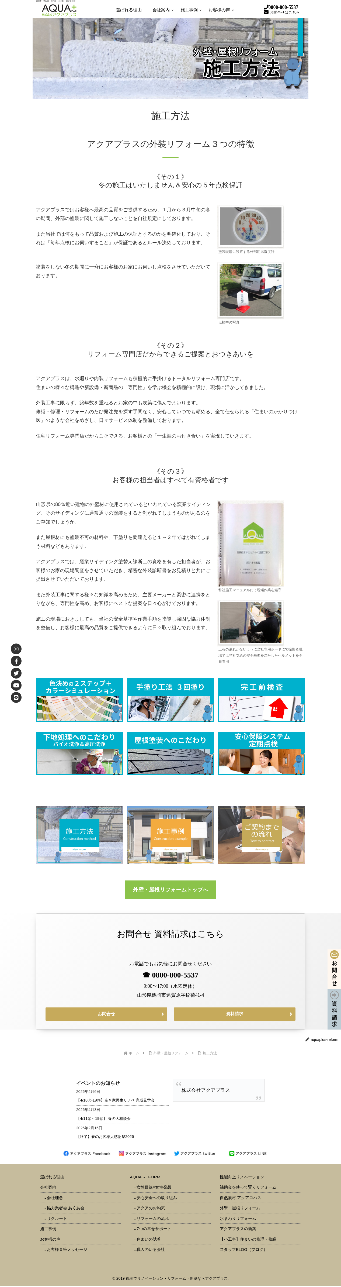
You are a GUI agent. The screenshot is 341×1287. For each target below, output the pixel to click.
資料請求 (234, 1014)
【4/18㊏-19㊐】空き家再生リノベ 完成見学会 (115, 1101)
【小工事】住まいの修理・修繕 (248, 1240)
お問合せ (106, 1014)
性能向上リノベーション (242, 1177)
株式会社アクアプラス (206, 1091)
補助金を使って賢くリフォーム (248, 1188)
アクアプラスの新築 (238, 1229)
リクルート (57, 1219)
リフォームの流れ (153, 1219)
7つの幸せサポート (154, 1229)
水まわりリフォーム (238, 1219)
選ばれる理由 (52, 1177)
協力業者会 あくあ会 (65, 1208)
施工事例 (48, 1229)
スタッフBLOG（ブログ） (244, 1250)
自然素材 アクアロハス (240, 1198)
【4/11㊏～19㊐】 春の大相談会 (103, 1119)
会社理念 (55, 1198)
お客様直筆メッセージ (67, 1250)
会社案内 (48, 1188)
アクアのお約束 (151, 1208)
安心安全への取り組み (157, 1198)
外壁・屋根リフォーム (240, 1208)
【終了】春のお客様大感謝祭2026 (105, 1137)
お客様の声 (50, 1240)
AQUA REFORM (145, 1177)
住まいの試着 (149, 1240)
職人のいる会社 (151, 1250)
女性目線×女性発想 (154, 1188)
